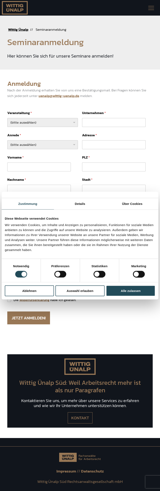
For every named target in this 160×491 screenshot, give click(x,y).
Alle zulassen (131, 291)
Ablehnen (29, 291)
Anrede (14, 135)
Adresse (89, 135)
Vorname (15, 157)
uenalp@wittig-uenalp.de (59, 95)
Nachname (16, 180)
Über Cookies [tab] (132, 203)
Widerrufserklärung (34, 299)
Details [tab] (80, 203)
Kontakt (80, 418)
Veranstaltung (19, 113)
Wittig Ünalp (18, 29)
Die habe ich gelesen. (45, 300)
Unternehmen (94, 113)
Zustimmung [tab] (27, 203)
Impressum (66, 471)
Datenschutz (92, 471)
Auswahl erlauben (80, 291)
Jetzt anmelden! (29, 318)
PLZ (86, 157)
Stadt (87, 180)
